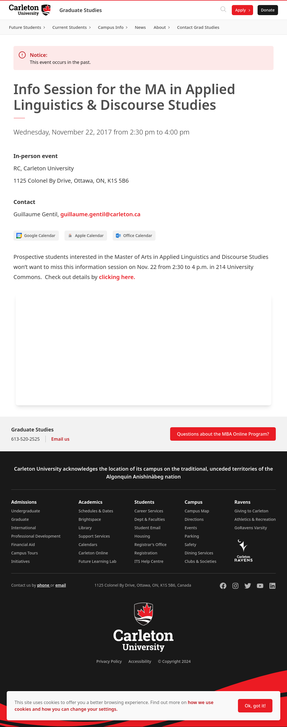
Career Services (149, 511)
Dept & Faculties (150, 519)
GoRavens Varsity (251, 527)
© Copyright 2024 (174, 661)
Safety (190, 544)
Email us (60, 439)
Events (191, 527)
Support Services (94, 536)
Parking (192, 536)
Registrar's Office (151, 544)
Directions (194, 519)
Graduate (20, 519)
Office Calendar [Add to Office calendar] (133, 235)
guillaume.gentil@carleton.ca (100, 214)
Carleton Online (93, 553)
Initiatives (20, 561)
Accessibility (139, 661)
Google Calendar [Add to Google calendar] (35, 235)
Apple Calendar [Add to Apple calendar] (85, 235)
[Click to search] (223, 10)
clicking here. (117, 277)
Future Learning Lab (97, 561)
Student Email (148, 527)
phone (43, 585)
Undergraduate (25, 511)
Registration (146, 553)
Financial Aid (23, 544)
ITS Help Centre (149, 561)
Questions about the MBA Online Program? (223, 434)
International (23, 527)
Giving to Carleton (252, 511)
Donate (268, 10)
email (60, 585)
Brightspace (89, 519)
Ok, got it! (255, 706)
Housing (142, 536)
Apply (240, 10)
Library (85, 527)
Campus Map (197, 511)
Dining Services (199, 553)
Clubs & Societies (200, 561)
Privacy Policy (109, 661)
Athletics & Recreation (255, 519)
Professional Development (36, 536)
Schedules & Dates (95, 511)
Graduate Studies (80, 10)
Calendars (87, 544)
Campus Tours (24, 553)
